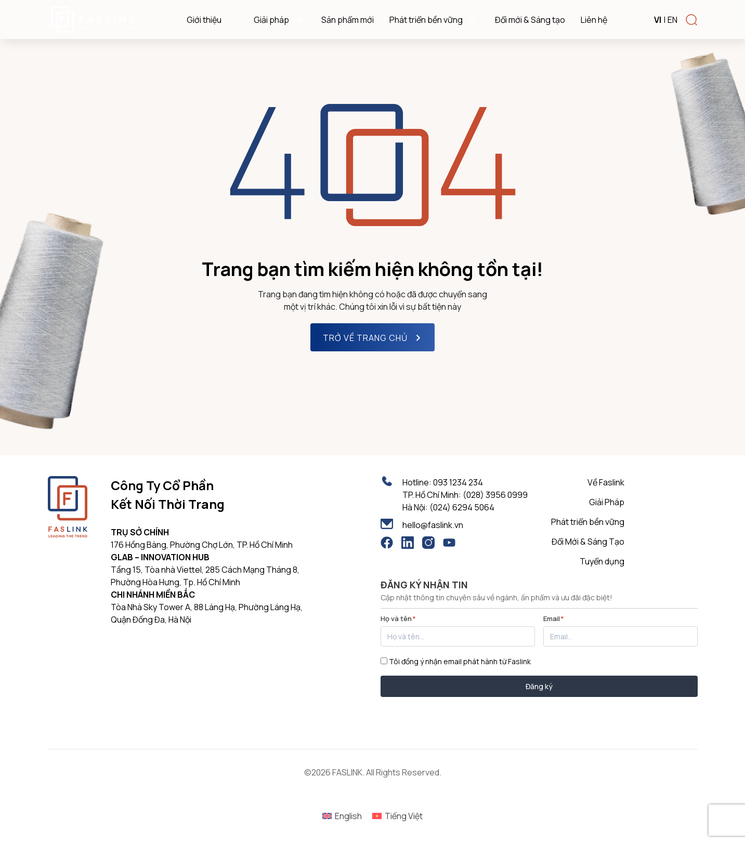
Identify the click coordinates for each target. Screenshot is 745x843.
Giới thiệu (212, 20)
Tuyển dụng (602, 561)
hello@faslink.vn (432, 525)
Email (553, 618)
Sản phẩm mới (347, 19)
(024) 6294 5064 (461, 507)
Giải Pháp (606, 502)
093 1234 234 (458, 482)
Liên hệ (594, 19)
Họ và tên (398, 618)
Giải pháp (280, 20)
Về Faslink (605, 482)
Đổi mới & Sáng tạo (530, 19)
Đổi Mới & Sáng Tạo (588, 541)
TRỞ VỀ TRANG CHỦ (373, 338)
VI (657, 19)
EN (672, 19)
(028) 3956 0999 (495, 494)
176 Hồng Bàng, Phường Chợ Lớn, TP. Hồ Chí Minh (202, 544)
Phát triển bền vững (434, 20)
